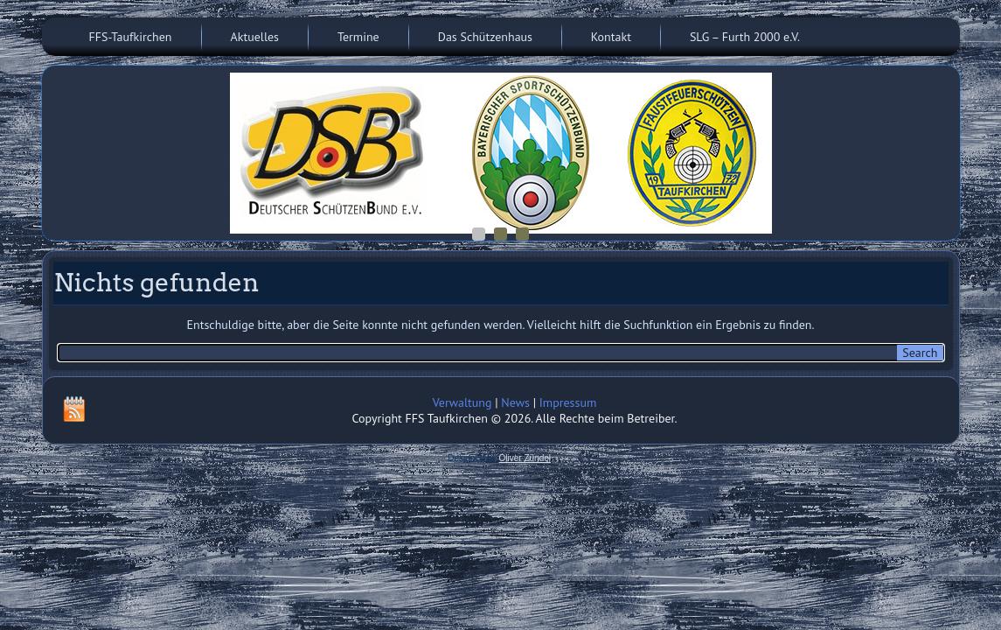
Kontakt (611, 37)
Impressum (568, 402)
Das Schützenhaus (485, 37)
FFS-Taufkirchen (130, 37)
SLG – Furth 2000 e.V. (745, 37)
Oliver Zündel (525, 458)
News (515, 402)
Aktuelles (255, 37)
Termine (358, 37)
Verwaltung (462, 402)
